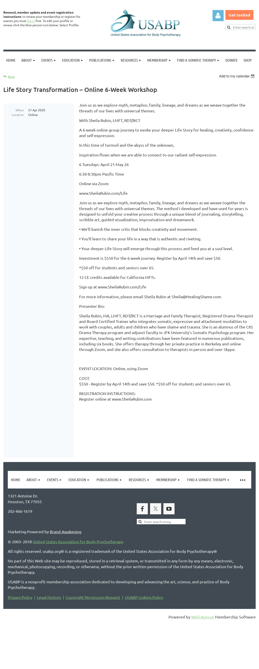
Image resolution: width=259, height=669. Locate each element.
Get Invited (239, 14)
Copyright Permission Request (93, 638)
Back (11, 77)
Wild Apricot (202, 657)
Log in (218, 15)
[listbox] (237, 76)
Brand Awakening (65, 572)
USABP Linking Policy (144, 638)
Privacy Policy (20, 638)
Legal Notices (49, 638)
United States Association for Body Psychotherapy (78, 582)
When (20, 110)
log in (31, 21)
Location (18, 115)
